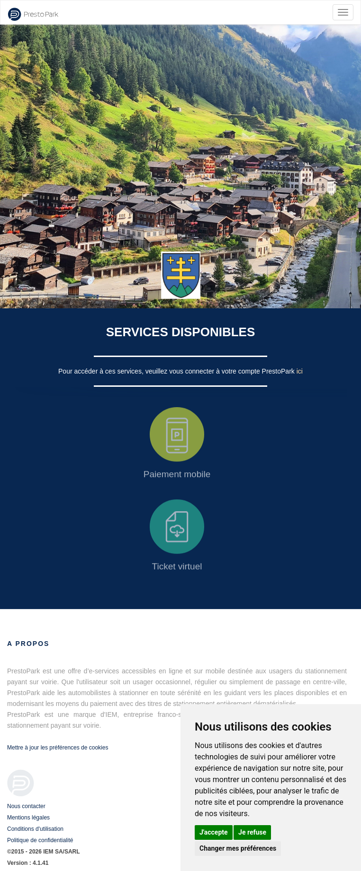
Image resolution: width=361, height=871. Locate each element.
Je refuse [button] (252, 832)
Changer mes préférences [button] (237, 848)
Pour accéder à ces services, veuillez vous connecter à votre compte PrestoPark (177, 371)
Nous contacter (26, 806)
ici (300, 371)
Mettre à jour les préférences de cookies (57, 747)
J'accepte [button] (213, 832)
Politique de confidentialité (40, 840)
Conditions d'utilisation (35, 829)
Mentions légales (28, 817)
